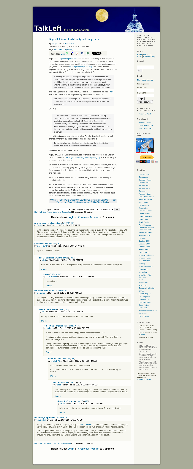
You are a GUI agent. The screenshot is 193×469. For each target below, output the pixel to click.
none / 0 (52, 243)
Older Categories (145, 294)
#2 (59, 243)
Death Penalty (144, 222)
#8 (73, 359)
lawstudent (41, 420)
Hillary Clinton (144, 252)
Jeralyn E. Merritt (145, 114)
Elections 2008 (144, 244)
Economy (142, 191)
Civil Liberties (144, 205)
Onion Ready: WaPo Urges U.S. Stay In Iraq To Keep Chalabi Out (80, 200)
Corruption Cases (145, 211)
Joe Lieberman (144, 261)
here (112, 92)
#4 (78, 258)
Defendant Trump (145, 180)
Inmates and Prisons (146, 255)
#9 (79, 382)
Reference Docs (145, 194)
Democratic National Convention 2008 (146, 229)
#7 (60, 274)
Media (141, 279)
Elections (142, 238)
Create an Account (88, 217)
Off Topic (142, 291)
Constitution (143, 208)
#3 (66, 291)
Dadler (40, 225)
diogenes (41, 293)
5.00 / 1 (66, 223)
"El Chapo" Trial (144, 235)
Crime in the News (145, 216)
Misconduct (143, 285)
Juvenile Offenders (146, 266)
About (145, 55)
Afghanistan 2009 (145, 199)
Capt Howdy (42, 246)
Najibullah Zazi (60, 49)
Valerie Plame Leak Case (148, 311)
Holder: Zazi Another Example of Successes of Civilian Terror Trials (86, 201)
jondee (49, 328)
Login (71, 217)
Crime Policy (143, 219)
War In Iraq (143, 313)
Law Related (143, 269)
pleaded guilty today (69, 59)
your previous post (88, 424)
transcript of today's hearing (80, 67)
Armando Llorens (145, 123)
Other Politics (144, 299)
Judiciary (142, 264)
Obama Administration (147, 288)
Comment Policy (149, 57)
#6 (79, 326)
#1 (72, 223)
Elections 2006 (144, 241)
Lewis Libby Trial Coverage (145, 276)
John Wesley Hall (145, 128)
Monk (143, 334)
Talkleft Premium (145, 302)
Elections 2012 (144, 185)
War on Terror (144, 316)
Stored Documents (145, 232)
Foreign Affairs (144, 249)
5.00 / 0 (53, 274)
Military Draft (143, 282)
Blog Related (143, 202)
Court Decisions (144, 214)
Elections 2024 (144, 188)
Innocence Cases (145, 258)
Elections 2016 (144, 183)
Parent (44, 269)
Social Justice (144, 305)
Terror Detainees (145, 225)
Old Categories (144, 297)
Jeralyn (54, 44)
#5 (67, 309)
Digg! (63, 54)
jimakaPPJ (55, 361)
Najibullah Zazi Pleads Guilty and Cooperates (52, 212)
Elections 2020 (144, 247)
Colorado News (144, 174)
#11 (68, 418)
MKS (43, 260)
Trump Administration (146, 197)
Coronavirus (143, 177)
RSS (150, 55)
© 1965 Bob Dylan (144, 379)
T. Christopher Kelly (146, 125)
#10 (86, 401)
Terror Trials (69, 44)
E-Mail (139, 57)
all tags (70, 49)
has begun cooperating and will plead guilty (83, 158)
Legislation (143, 272)
